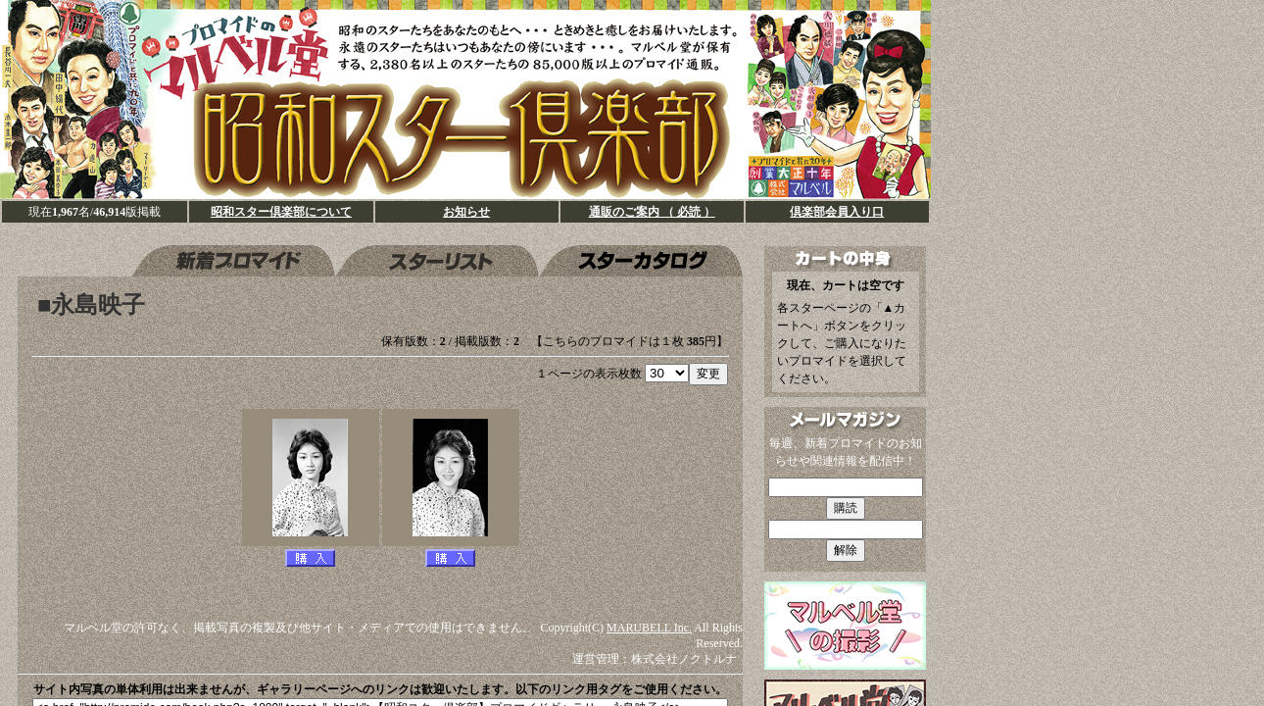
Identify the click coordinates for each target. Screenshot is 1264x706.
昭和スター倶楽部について (281, 212)
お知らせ (466, 212)
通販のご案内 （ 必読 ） (652, 212)
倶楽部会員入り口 (837, 212)
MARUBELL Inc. (649, 627)
